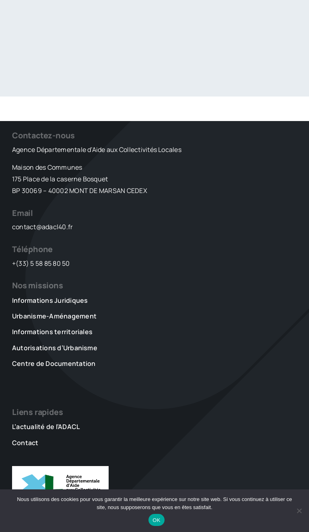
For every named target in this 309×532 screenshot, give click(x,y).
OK (156, 520)
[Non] (299, 511)
